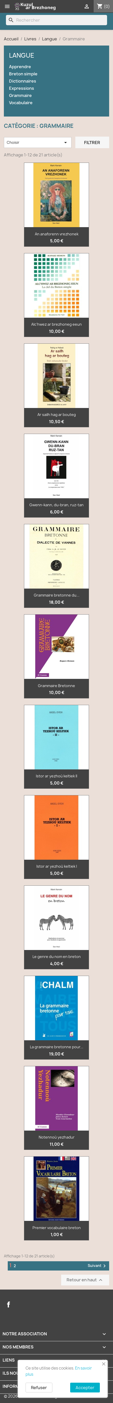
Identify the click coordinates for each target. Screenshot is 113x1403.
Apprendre (20, 66)
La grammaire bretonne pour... (56, 1046)
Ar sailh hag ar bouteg (56, 414)
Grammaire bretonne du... (56, 595)
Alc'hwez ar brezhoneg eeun (56, 324)
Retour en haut (85, 1280)
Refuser (39, 1387)
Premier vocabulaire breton (57, 1227)
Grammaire (20, 95)
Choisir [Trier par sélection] (38, 142)
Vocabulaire (21, 102)
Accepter (85, 1387)
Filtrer (92, 142)
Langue (21, 55)
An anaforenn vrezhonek (56, 234)
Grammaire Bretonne (56, 685)
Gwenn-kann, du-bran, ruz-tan (56, 504)
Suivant (98, 1266)
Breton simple (23, 74)
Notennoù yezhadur (57, 1137)
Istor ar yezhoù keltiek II (56, 776)
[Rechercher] (56, 20)
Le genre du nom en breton (57, 956)
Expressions (21, 88)
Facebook (8, 1304)
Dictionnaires (22, 81)
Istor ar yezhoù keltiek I (56, 866)
